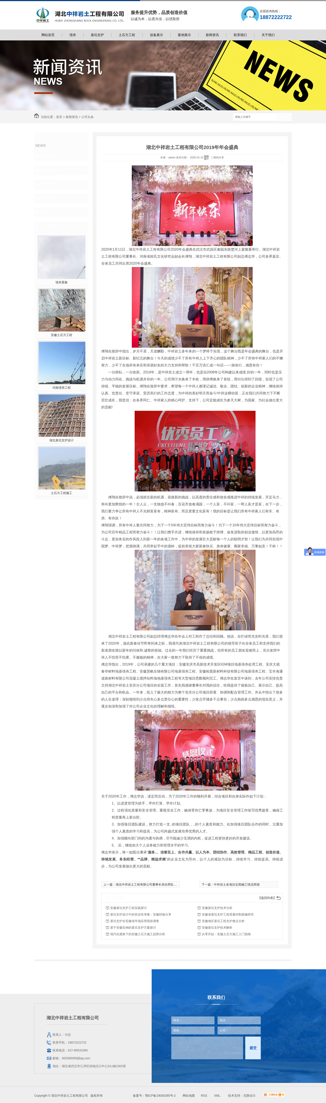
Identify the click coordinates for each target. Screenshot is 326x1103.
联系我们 (240, 35)
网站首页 (48, 35)
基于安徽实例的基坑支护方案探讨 (133, 927)
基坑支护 (97, 35)
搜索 (284, 117)
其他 (45, 212)
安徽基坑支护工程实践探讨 (128, 908)
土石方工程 (127, 35)
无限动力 (249, 1095)
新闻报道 (49, 198)
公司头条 (87, 117)
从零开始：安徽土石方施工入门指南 (226, 934)
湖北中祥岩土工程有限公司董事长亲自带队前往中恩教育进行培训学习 (163, 884)
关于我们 (268, 35)
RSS (204, 1095)
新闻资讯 (212, 35)
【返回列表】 (267, 898)
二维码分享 (217, 157)
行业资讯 (49, 170)
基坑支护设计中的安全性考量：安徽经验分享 (140, 914)
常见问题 (49, 184)
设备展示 (156, 35)
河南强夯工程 (61, 387)
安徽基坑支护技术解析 (217, 927)
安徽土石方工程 (61, 335)
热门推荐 (49, 226)
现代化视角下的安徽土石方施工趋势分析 (137, 934)
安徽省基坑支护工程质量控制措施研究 (228, 914)
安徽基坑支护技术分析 (217, 908)
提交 (253, 1048)
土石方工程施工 (61, 493)
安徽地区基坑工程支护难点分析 (223, 921)
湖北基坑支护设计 (61, 440)
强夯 (72, 35)
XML (217, 1095)
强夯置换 (61, 282)
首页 (59, 117)
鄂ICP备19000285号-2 (160, 1095)
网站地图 (189, 1095)
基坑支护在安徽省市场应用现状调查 (134, 921)
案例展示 (184, 35)
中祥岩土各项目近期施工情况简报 (237, 884)
